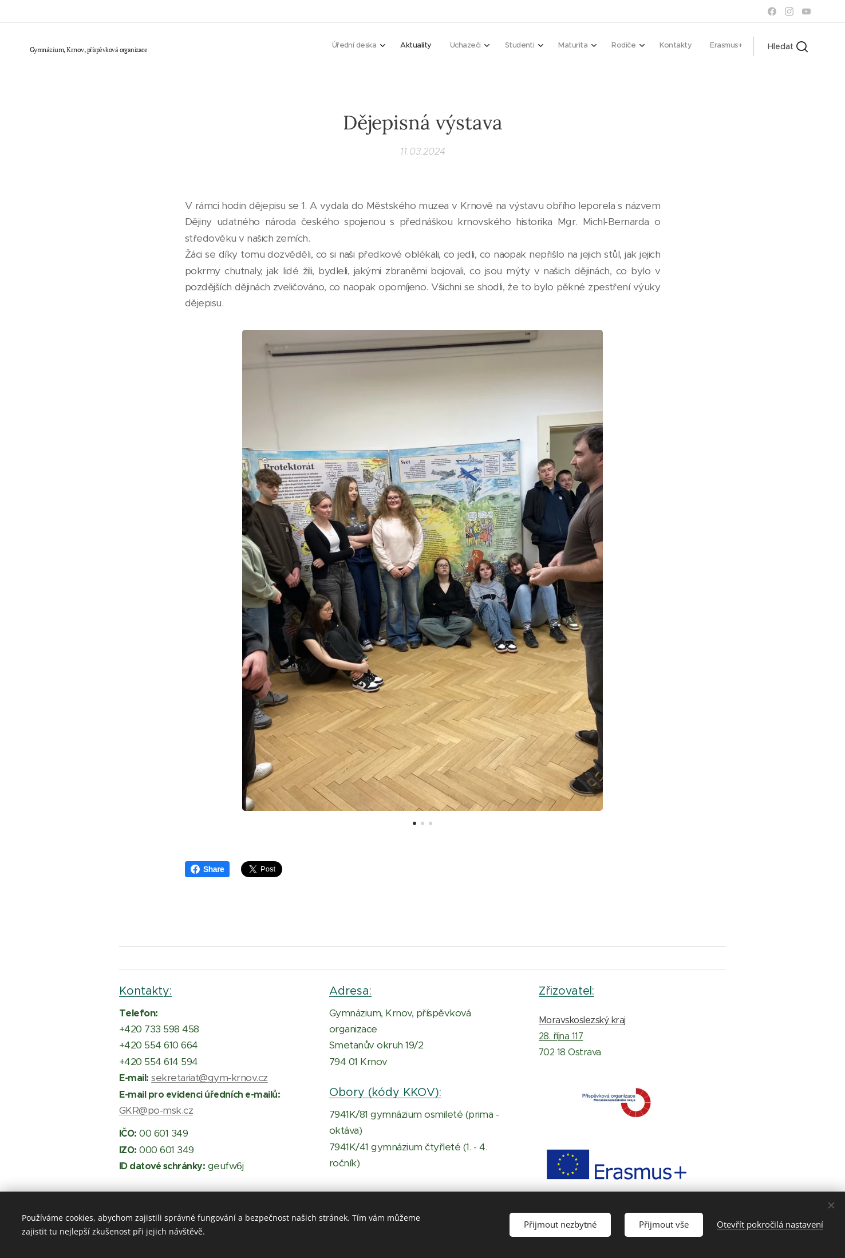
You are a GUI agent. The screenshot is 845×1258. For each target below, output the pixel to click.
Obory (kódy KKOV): (385, 1092)
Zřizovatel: (566, 990)
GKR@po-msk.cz (156, 1110)
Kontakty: (145, 990)
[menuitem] (591, 46)
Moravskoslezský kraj (582, 1020)
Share (207, 869)
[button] (787, 46)
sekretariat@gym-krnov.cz (209, 1077)
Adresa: (350, 990)
